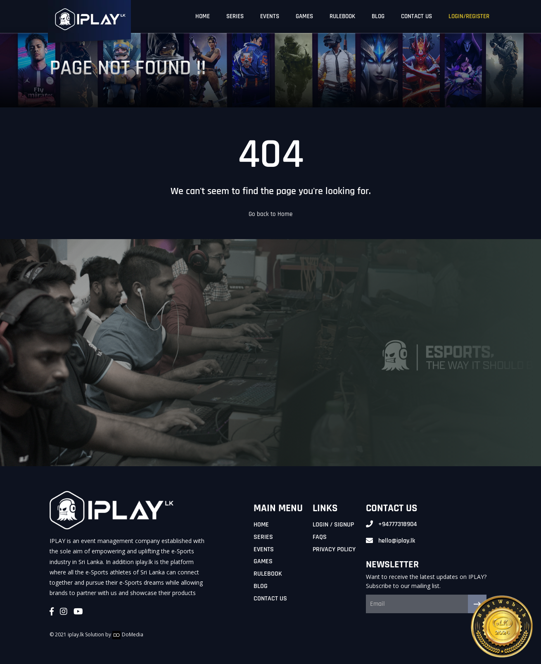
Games (263, 561)
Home (261, 524)
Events (264, 549)
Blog (261, 586)
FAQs (320, 537)
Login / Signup (333, 524)
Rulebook (268, 573)
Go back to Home (270, 214)
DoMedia (127, 634)
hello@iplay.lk (396, 540)
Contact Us (270, 598)
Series (263, 537)
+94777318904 (397, 524)
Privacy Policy (334, 549)
